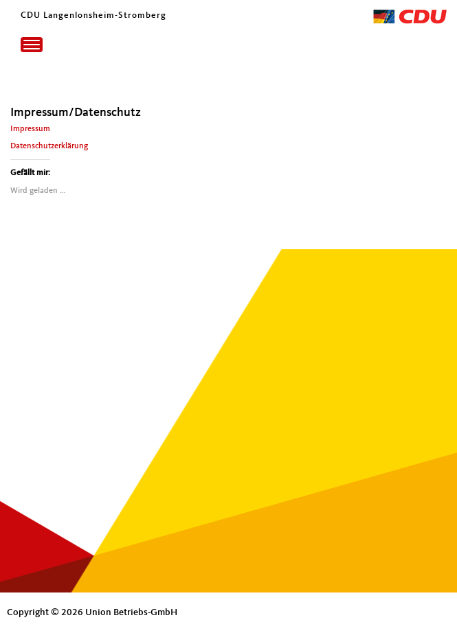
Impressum (30, 129)
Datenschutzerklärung (49, 146)
